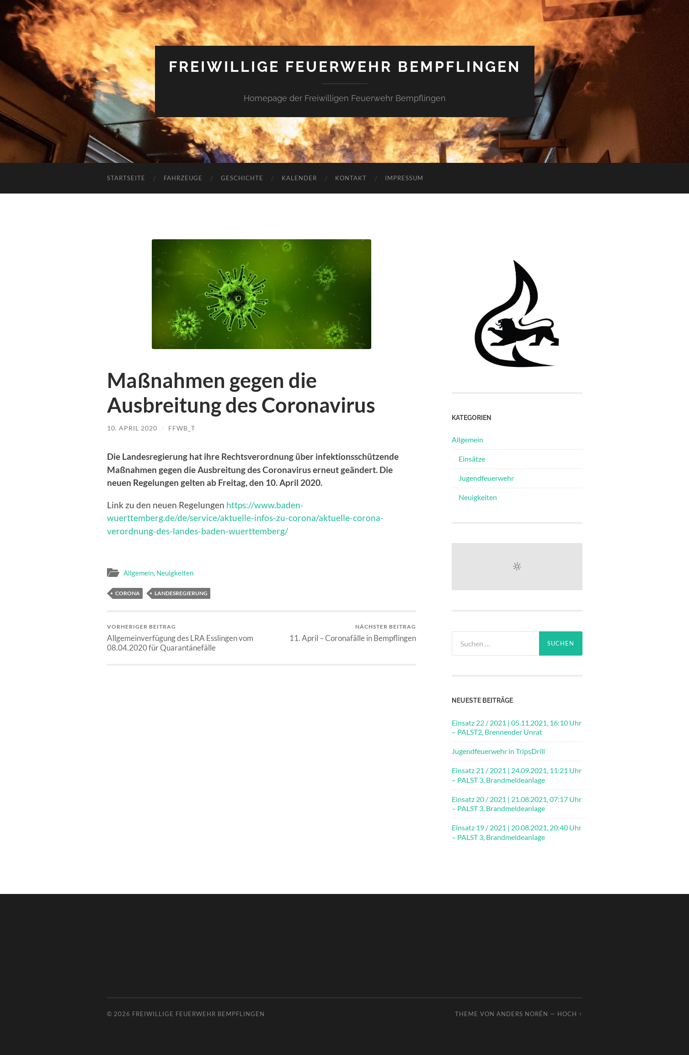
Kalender (299, 178)
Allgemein (138, 573)
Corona (127, 593)
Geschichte (242, 178)
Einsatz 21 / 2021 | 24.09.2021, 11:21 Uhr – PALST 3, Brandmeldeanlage (517, 775)
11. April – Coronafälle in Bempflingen (352, 633)
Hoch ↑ (569, 1013)
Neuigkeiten (174, 573)
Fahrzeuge (183, 178)
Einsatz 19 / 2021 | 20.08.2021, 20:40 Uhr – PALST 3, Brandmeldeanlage (517, 832)
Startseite (126, 178)
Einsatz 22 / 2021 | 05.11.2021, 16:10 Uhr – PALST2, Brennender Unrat (517, 727)
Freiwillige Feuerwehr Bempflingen (345, 66)
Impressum (404, 178)
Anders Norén (522, 1013)
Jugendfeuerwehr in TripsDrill (498, 751)
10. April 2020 (132, 428)
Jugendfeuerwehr (486, 478)
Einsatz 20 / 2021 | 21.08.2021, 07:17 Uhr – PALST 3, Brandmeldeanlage (517, 804)
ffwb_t (181, 428)
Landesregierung (181, 593)
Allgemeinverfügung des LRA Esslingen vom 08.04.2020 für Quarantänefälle (182, 637)
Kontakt (351, 178)
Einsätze (472, 458)
